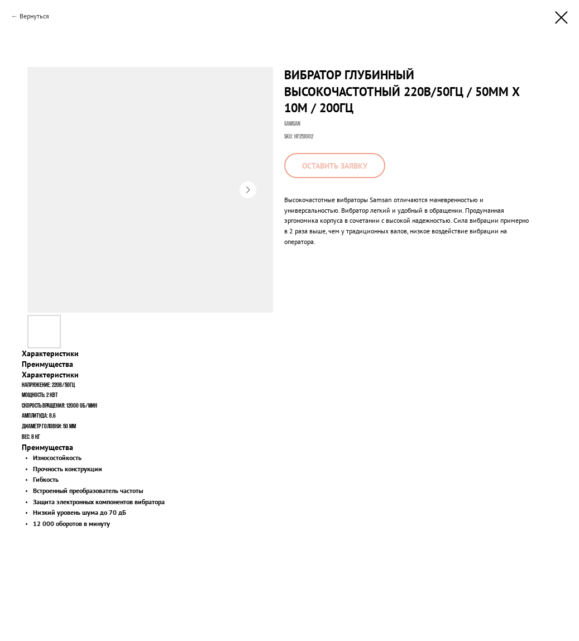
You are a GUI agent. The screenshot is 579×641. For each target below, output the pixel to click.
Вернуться (34, 16)
